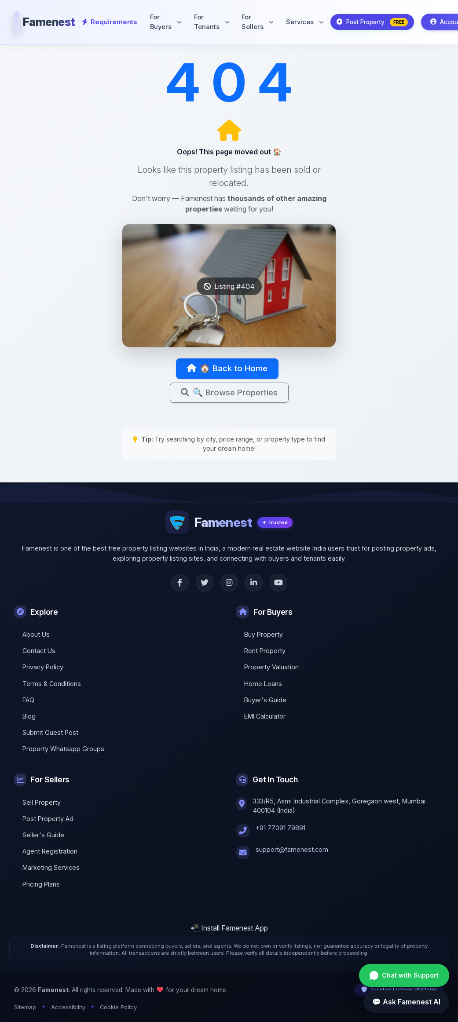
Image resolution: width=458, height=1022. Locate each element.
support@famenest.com (292, 849)
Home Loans (263, 683)
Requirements (108, 21)
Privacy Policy (42, 667)
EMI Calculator (265, 716)
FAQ (28, 700)
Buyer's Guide (265, 700)
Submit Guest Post (50, 732)
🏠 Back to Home (227, 369)
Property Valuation (271, 667)
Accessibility (68, 1007)
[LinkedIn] (254, 582)
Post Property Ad (47, 818)
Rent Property (265, 650)
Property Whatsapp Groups (63, 749)
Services (301, 21)
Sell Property (41, 802)
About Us (36, 634)
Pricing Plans (41, 884)
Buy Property (263, 634)
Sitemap (25, 1007)
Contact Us (38, 650)
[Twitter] (204, 582)
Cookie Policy (118, 1007)
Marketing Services (51, 868)
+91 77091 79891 (280, 828)
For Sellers (255, 20)
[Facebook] (180, 582)
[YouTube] (278, 582)
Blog (29, 716)
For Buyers (163, 20)
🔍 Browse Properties (229, 393)
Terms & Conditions (51, 683)
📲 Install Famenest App (229, 927)
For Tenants (209, 20)
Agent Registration (49, 851)
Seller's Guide (43, 835)
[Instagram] (229, 582)
